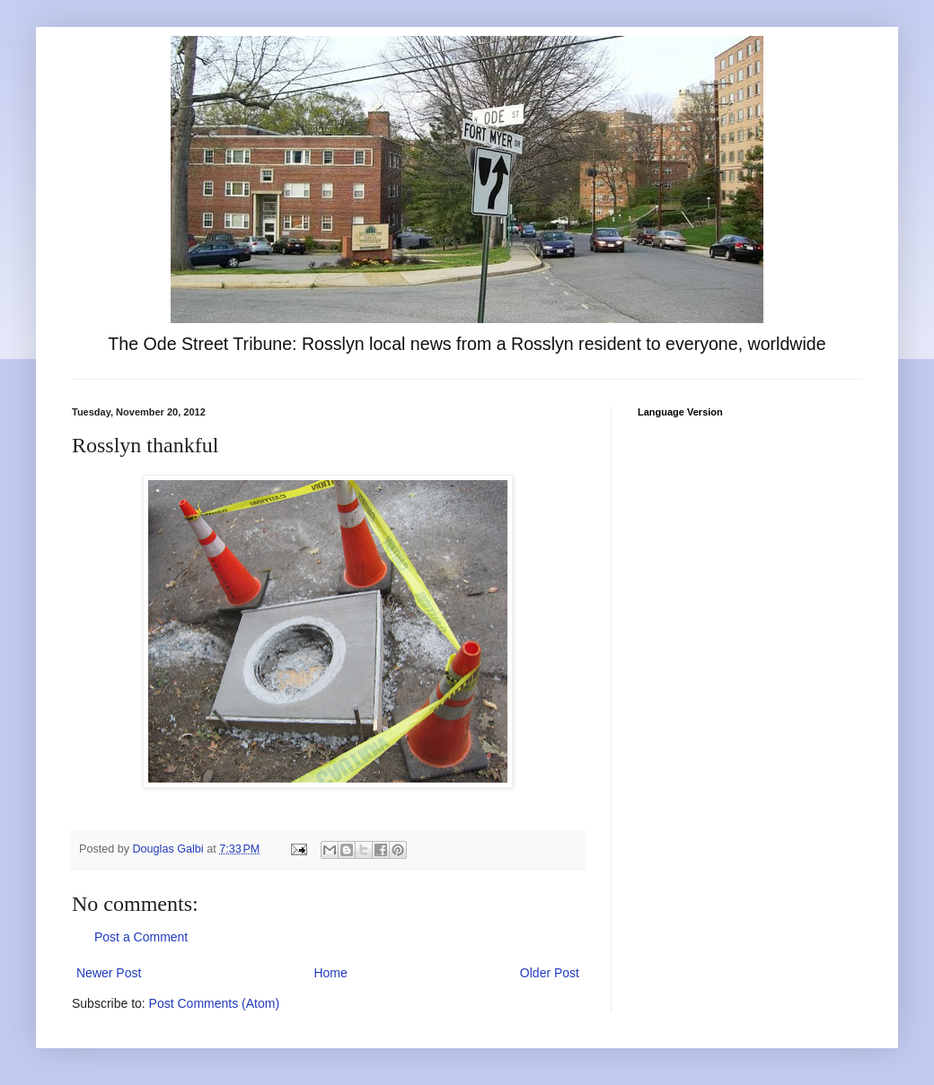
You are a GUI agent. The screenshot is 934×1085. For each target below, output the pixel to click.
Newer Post (108, 973)
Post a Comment (141, 937)
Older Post (549, 973)
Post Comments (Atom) (214, 1003)
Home (330, 973)
